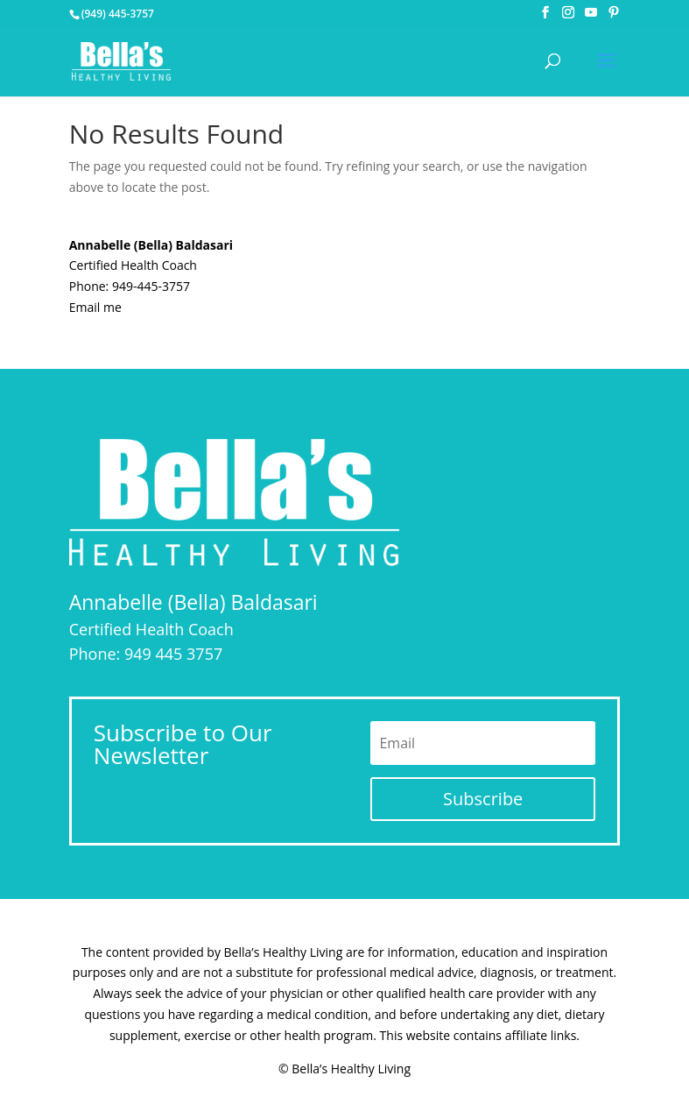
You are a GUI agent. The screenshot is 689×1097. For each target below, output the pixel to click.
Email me (95, 307)
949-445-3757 (151, 286)
